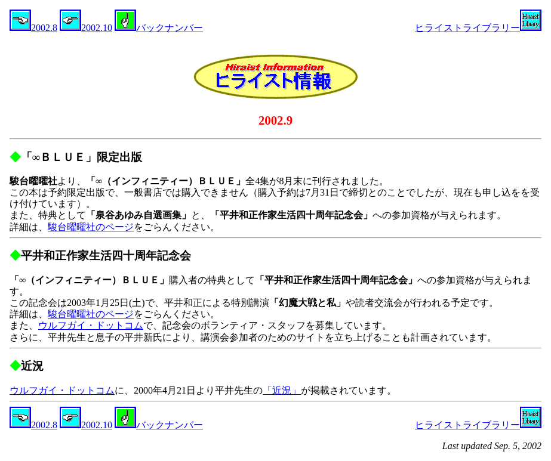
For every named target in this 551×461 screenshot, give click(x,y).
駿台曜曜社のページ (91, 227)
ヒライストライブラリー (478, 28)
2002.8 (33, 28)
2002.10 (86, 28)
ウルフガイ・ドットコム (90, 325)
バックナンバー (159, 28)
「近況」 (282, 390)
